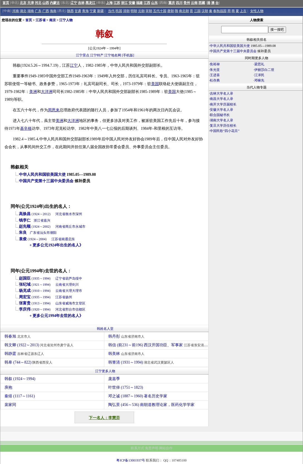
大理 (68, 285)
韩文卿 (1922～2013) (39, 345)
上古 (243, 11)
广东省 (35, 233)
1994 (46, 278)
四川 (179, 3)
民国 (118, 11)
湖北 (23, 11)
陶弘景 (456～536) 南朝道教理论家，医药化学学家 (151, 405)
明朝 (133, 11)
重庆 (171, 3)
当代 (111, 11)
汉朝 (204, 11)
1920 (36, 309)
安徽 (132, 3)
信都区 (80, 309)
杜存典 (215, 80)
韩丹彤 (127, 336)
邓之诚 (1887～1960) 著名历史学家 (137, 396)
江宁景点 (82, 55)
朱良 (23, 232)
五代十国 (159, 11)
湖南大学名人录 (221, 120)
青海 (85, 11)
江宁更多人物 (105, 371)
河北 (38, 3)
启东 (71, 239)
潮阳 (53, 233)
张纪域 (25, 284)
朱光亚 (215, 70)
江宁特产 (97, 55)
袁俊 (23, 239)
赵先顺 (25, 226)
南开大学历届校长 (223, 104)
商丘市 (70, 227)
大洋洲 (47, 92)
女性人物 (256, 11)
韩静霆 (24, 354)
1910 (36, 291)
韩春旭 (18, 336)
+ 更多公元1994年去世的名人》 (56, 316)
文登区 (80, 303)
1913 (36, 303)
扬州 (68, 297)
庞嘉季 (114, 379)
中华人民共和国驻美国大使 (42, 174)
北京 (23, 3)
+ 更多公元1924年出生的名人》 (56, 245)
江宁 (74, 65)
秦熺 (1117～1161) (19, 396)
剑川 (75, 285)
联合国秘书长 (220, 115)
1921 (36, 285)
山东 (154, 3)
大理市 (77, 291)
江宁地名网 (112, 55)
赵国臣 (25, 278)
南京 (52, 20)
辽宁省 (60, 278)
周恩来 (54, 110)
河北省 (60, 214)
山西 (45, 3)
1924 (36, 214)
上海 (109, 3)
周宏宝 (25, 297)
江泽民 (259, 75)
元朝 (141, 11)
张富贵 (25, 303)
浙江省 (39, 220)
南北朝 (184, 11)
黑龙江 (90, 3)
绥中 (78, 278)
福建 (139, 3)
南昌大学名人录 (221, 99)
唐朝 (170, 11)
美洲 (33, 92)
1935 (36, 278)
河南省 (60, 227)
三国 (197, 11)
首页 (6, 3)
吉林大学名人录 (221, 93)
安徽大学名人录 (221, 110)
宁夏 (93, 11)
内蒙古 (55, 3)
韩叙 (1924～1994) (19, 379)
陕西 (70, 11)
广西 (45, 11)
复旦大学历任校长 (223, 126)
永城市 (80, 227)
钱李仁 (25, 220)
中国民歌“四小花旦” (225, 131)
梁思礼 (259, 64)
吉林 (81, 3)
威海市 (70, 303)
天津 (30, 3)
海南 (53, 11)
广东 (38, 11)
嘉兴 (47, 220)
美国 (155, 84)
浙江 (124, 3)
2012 (46, 214)
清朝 (126, 11)
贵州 (186, 3)
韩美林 (127, 354)
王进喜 (215, 75)
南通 (64, 239)
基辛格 (26, 128)
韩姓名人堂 (105, 329)
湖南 (30, 11)
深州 (78, 214)
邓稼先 (259, 80)
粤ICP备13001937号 (130, 460)
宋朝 (149, 11)
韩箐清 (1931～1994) (141, 362)
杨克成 (25, 291)
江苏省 (41, 20)
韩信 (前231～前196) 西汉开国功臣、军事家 (158, 345)
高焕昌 (25, 214)
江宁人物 (66, 20)
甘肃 (78, 11)
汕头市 (45, 233)
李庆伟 (25, 309)
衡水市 (70, 214)
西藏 (201, 3)
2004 (42, 239)
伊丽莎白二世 (264, 70)
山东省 (60, 303)
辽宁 (73, 3)
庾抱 (8, 387)
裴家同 (10, 405)
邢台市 (70, 309)
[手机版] (128, 55)
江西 (147, 3)
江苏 (117, 3)
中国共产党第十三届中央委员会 (46, 181)
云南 (194, 3)
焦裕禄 (215, 64)
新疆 (100, 11)
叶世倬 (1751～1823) (125, 387)
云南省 (60, 285)
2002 (46, 227)
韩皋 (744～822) (29, 362)
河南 (15, 11)
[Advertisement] (255, 183)
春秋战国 (219, 11)
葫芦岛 (70, 278)
